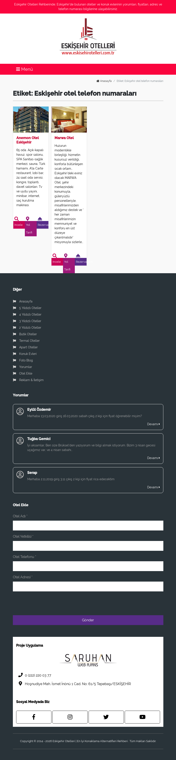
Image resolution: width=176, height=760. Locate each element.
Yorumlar (22, 367)
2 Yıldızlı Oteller (27, 327)
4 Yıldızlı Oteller (27, 314)
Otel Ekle (22, 373)
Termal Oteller (26, 340)
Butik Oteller (25, 334)
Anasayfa (104, 81)
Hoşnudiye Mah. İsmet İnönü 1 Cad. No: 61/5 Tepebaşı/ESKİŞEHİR (73, 683)
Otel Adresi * (22, 577)
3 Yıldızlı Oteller (27, 321)
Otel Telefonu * (24, 557)
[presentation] (130, 603)
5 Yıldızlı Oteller (27, 308)
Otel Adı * (20, 516)
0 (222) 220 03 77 (33, 675)
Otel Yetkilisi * (23, 536)
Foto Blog (23, 360)
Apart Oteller (25, 347)
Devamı (153, 424)
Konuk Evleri (25, 354)
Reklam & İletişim (28, 380)
